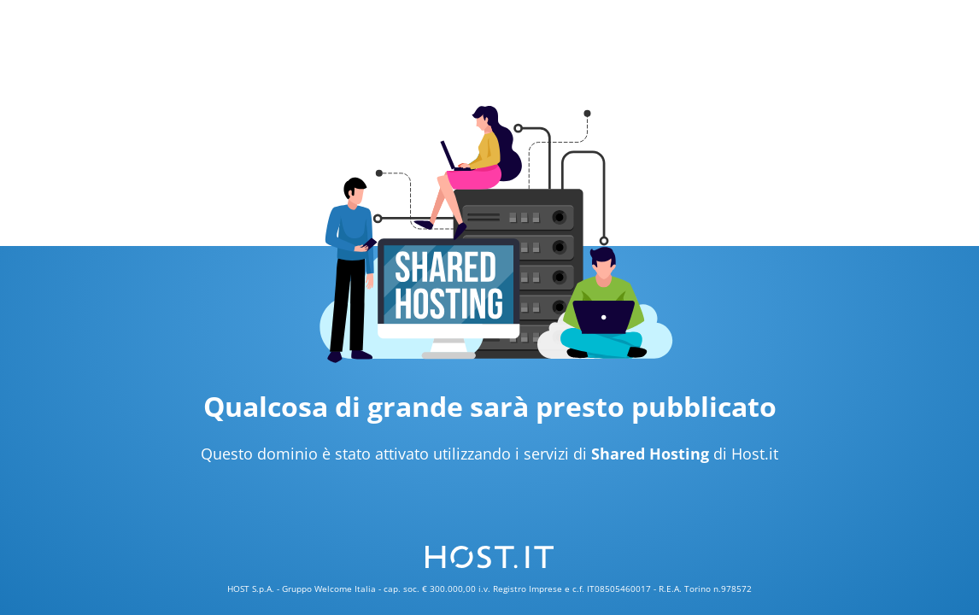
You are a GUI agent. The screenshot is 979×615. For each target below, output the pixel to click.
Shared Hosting (650, 453)
